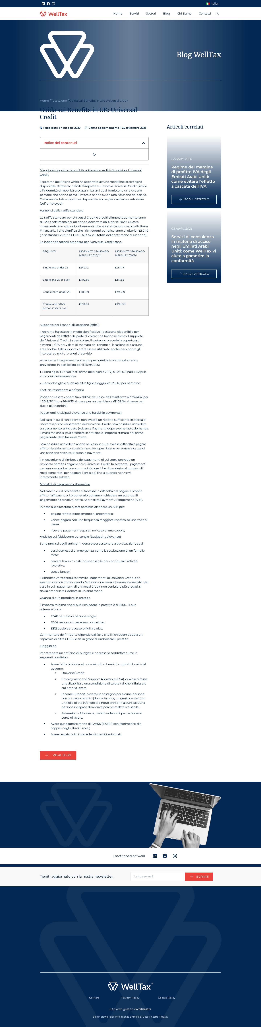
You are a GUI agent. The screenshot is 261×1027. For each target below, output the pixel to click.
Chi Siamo (184, 13)
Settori (151, 13)
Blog (166, 13)
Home (117, 13)
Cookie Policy (166, 995)
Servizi (134, 13)
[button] (143, 143)
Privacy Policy (130, 995)
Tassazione (59, 100)
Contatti (205, 13)
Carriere (94, 995)
